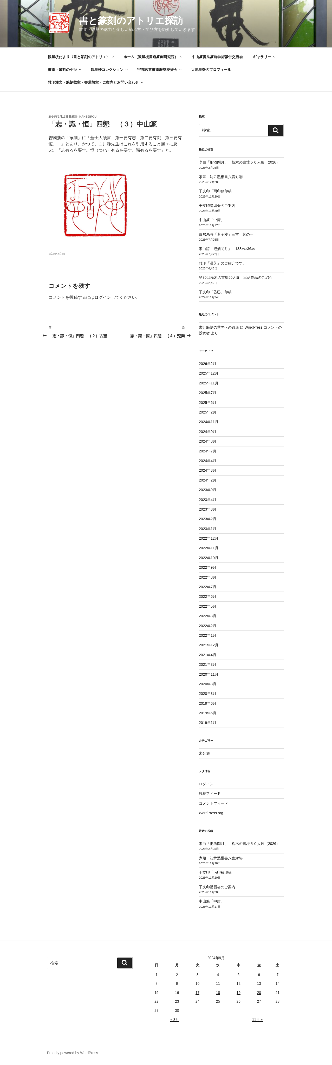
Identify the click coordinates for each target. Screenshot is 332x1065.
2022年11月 (208, 548)
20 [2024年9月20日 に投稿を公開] (259, 993)
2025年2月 (207, 412)
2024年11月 (208, 422)
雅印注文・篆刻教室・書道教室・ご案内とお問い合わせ (96, 82)
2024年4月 (207, 461)
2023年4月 (207, 500)
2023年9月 (207, 490)
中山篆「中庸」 (219, 220)
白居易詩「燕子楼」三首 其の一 (228, 234)
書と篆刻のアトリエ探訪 (131, 20)
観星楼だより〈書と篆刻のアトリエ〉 (81, 57)
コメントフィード (213, 803)
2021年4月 (207, 655)
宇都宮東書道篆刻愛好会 (159, 69)
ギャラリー (264, 57)
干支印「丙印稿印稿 (215, 191)
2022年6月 (207, 596)
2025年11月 (208, 383)
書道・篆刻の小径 (65, 69)
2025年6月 (207, 403)
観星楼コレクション (109, 69)
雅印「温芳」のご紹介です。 (222, 263)
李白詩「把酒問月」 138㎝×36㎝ (227, 249)
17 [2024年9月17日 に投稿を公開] (198, 993)
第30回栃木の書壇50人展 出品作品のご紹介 (235, 277)
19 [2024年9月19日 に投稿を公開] (239, 993)
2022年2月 (207, 626)
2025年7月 (207, 393)
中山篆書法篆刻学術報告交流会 (217, 57)
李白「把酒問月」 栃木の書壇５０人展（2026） (239, 162)
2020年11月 (208, 674)
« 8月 (174, 1019)
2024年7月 (207, 451)
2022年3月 (207, 616)
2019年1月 (207, 723)
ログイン (102, 297)
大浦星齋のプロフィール (211, 69)
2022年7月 (207, 587)
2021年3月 (207, 664)
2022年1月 (207, 635)
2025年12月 (208, 373)
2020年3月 (207, 693)
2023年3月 (207, 509)
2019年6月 (207, 703)
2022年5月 (207, 606)
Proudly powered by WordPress (72, 1053)
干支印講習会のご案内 (217, 205)
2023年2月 (207, 519)
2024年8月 (207, 441)
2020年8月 (207, 684)
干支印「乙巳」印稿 (215, 292)
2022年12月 (208, 538)
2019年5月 (207, 713)
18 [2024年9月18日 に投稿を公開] (218, 993)
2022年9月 (207, 567)
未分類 (204, 753)
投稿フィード (210, 793)
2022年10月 (208, 558)
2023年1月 (207, 529)
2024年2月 (207, 480)
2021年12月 (208, 645)
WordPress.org (211, 813)
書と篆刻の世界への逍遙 (219, 327)
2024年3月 (207, 470)
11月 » (257, 1019)
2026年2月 (207, 364)
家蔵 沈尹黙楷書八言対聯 (221, 177)
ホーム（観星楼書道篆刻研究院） (153, 57)
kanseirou (87, 116)
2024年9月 (207, 432)
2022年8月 (207, 577)
